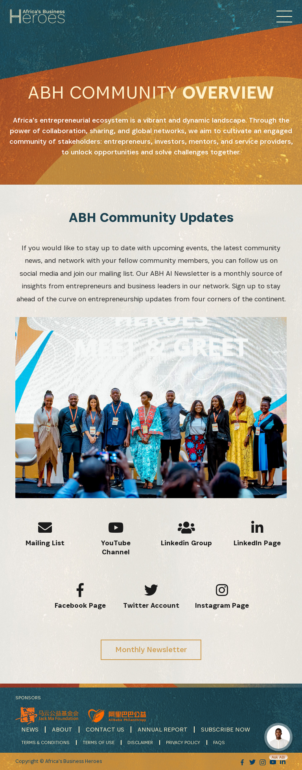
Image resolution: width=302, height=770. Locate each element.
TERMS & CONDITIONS (45, 742)
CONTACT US (105, 729)
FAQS (219, 742)
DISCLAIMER (140, 742)
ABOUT (62, 729)
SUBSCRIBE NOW (225, 729)
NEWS (30, 729)
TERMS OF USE (98, 742)
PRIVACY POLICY (183, 742)
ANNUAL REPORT (163, 729)
